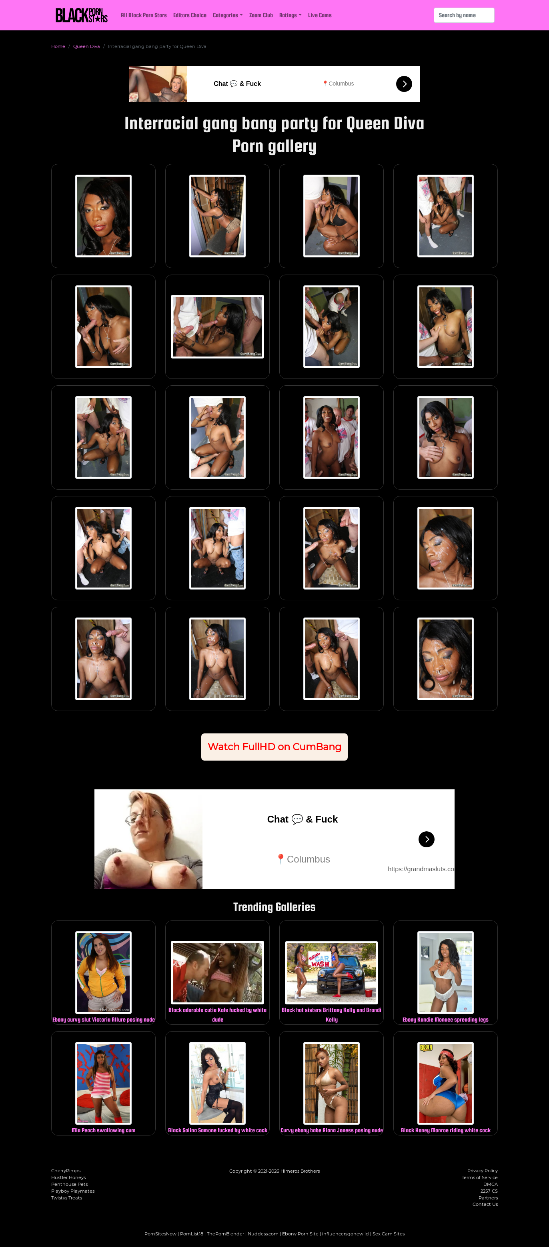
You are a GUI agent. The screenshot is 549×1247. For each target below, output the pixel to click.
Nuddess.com (263, 1234)
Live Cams (320, 15)
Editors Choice (189, 15)
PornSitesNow (160, 1234)
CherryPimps (65, 1170)
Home (58, 46)
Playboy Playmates (72, 1191)
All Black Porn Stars (144, 15)
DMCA (490, 1184)
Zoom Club (261, 15)
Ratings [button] (288, 15)
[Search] (464, 15)
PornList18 (191, 1234)
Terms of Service (480, 1177)
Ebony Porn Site (300, 1234)
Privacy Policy (482, 1170)
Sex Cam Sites (389, 1234)
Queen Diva (86, 46)
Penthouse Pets (69, 1184)
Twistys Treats (66, 1198)
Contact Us (485, 1204)
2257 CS (489, 1191)
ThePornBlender (225, 1234)
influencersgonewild (345, 1234)
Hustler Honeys (68, 1177)
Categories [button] (225, 15)
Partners (488, 1198)
